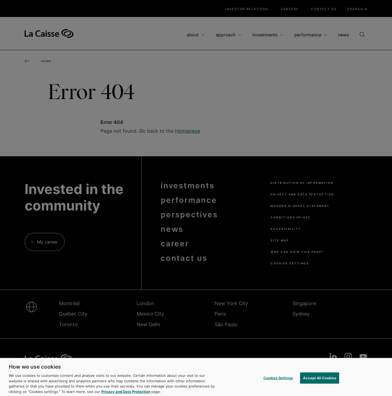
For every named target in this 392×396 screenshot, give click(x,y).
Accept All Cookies (319, 380)
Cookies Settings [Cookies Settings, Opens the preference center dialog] (278, 380)
